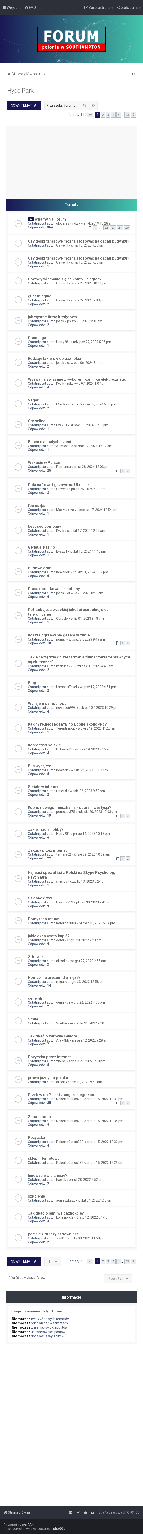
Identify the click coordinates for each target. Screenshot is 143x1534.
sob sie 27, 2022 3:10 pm (87, 1061)
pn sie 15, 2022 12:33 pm (105, 1142)
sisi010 (61, 1238)
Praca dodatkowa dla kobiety (54, 588)
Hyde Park (20, 90)
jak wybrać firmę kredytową (52, 316)
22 (106, 227)
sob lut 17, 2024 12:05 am (86, 530)
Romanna (63, 467)
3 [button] (108, 115)
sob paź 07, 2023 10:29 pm (98, 708)
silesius (61, 881)
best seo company (44, 526)
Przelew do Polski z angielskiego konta (63, 1094)
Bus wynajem (39, 765)
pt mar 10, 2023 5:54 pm (97, 923)
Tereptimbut (65, 728)
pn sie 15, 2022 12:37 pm (105, 1099)
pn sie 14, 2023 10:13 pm (91, 834)
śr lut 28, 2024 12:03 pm (91, 467)
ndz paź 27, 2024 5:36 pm (92, 342)
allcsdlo (61, 961)
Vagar (33, 400)
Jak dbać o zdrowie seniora (52, 1036)
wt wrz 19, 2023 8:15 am (93, 749)
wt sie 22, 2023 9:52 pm (87, 791)
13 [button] (127, 115)
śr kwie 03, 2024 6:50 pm (97, 404)
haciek (61, 1179)
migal (60, 982)
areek (60, 1082)
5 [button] (118, 115)
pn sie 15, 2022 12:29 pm (105, 1162)
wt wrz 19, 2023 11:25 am (97, 728)
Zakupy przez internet (47, 850)
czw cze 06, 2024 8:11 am (86, 363)
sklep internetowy (43, 1158)
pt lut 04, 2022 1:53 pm (95, 1200)
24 (120, 227)
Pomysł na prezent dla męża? (54, 977)
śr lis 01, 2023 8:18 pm (87, 618)
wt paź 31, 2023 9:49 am (87, 639)
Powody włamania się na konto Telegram (64, 279)
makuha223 (65, 666)
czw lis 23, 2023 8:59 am (85, 593)
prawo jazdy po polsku (48, 1077)
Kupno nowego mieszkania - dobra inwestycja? (69, 807)
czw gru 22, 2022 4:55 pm (86, 1002)
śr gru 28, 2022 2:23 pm (84, 940)
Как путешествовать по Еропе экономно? (67, 724)
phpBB (27, 1525)
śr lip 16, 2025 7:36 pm (87, 262)
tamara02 (63, 854)
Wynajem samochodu (47, 703)
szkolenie (36, 1196)
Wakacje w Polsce (44, 462)
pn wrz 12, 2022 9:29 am (90, 1040)
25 (127, 227)
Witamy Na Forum (50, 219)
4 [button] (113, 115)
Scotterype (64, 1023)
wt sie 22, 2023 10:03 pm (89, 770)
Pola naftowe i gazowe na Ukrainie (58, 484)
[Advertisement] (71, 159)
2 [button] (103, 115)
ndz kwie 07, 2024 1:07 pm (87, 383)
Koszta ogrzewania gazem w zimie (59, 635)
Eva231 (61, 425)
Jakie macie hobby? (46, 829)
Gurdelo (62, 618)
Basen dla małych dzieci (49, 441)
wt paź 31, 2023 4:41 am (95, 666)
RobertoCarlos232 (69, 1099)
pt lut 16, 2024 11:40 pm (88, 551)
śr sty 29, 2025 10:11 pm (89, 283)
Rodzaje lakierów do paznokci (54, 358)
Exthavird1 (64, 749)
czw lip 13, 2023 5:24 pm (88, 881)
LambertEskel (66, 687)
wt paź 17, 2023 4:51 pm (98, 687)
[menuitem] (30, 7)
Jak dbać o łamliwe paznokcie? (56, 1213)
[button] (90, 115)
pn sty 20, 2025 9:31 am (84, 321)
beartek (62, 770)
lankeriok (63, 572)
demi (60, 940)
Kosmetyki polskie (44, 745)
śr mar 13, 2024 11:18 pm (89, 425)
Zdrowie (35, 956)
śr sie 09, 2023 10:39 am (92, 854)
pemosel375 (65, 812)
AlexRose (63, 446)
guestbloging (40, 296)
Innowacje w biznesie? (47, 1175)
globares (62, 223)
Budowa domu (41, 568)
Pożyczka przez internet (49, 1057)
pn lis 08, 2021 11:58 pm (87, 1238)
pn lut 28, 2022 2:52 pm (86, 1179)
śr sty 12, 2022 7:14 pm (93, 1217)
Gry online (36, 420)
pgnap (61, 639)
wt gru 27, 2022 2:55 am (88, 961)
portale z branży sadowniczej (54, 1234)
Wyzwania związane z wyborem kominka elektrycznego (77, 379)
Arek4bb (62, 1040)
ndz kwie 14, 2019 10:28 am (93, 223)
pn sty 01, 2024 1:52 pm (90, 572)
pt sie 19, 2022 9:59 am (85, 1082)
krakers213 (64, 902)
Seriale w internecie (45, 786)
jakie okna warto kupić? (49, 935)
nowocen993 (66, 708)
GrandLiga (37, 337)
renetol (61, 791)
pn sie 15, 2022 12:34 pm (105, 1121)
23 (113, 227)
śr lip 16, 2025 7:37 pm (87, 245)
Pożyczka (36, 1137)
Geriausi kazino (41, 547)
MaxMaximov (66, 404)
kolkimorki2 (64, 1217)
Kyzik (60, 383)
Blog (32, 682)
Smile (33, 1019)
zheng (61, 1061)
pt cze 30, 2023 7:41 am (94, 902)
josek (60, 321)
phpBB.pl (59, 1528)
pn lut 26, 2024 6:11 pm (88, 489)
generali (35, 998)
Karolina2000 (66, 923)
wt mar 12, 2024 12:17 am (93, 446)
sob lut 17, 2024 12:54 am (98, 510)
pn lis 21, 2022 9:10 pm (93, 1023)
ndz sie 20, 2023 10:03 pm (97, 812)
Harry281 (63, 342)
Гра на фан (38, 505)
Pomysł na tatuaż (43, 918)
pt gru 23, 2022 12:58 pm (86, 982)
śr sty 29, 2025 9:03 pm (88, 300)
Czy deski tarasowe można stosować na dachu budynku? (78, 241)
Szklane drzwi (40, 898)
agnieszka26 (65, 1200)
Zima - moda (39, 1116)
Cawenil (62, 245)
